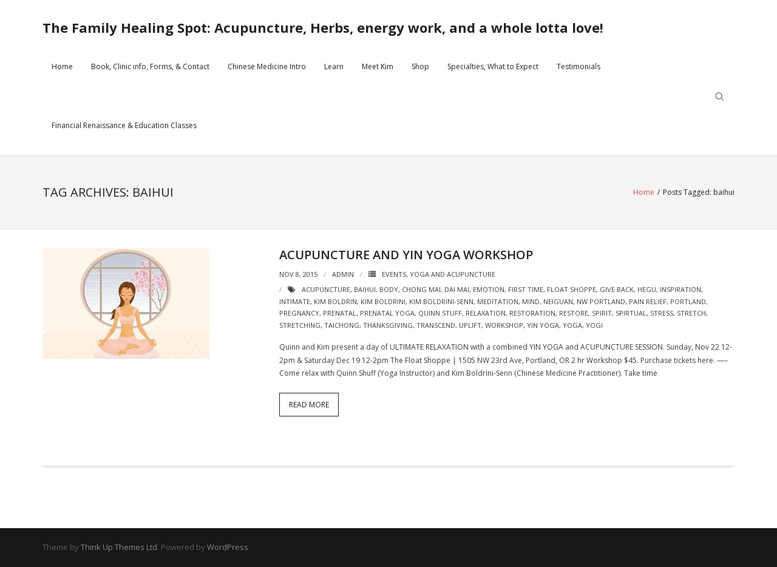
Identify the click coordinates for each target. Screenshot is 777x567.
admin (343, 274)
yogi (594, 325)
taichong (341, 325)
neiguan (558, 301)
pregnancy (299, 312)
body (388, 289)
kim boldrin (335, 301)
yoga (572, 325)
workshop (504, 325)
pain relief (648, 301)
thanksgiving (388, 325)
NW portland (601, 301)
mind (531, 301)
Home (62, 66)
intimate (294, 301)
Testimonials (578, 66)
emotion (488, 289)
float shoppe (571, 289)
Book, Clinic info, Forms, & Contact (150, 66)
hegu (646, 289)
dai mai (456, 289)
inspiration (680, 289)
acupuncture (326, 289)
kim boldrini (383, 301)
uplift (470, 325)
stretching (300, 325)
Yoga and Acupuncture (452, 274)
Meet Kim (377, 66)
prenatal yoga (387, 312)
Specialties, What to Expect (492, 66)
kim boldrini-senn (441, 301)
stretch (691, 312)
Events (394, 274)
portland (688, 301)
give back (617, 289)
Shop (420, 66)
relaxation (486, 312)
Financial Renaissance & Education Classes (124, 125)
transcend (435, 325)
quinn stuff (440, 312)
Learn (334, 66)
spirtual (631, 312)
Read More (309, 404)
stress (661, 312)
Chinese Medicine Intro (267, 66)
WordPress (227, 547)
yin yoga (543, 325)
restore (573, 312)
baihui (365, 289)
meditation (497, 301)
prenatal (339, 312)
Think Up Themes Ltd (119, 547)
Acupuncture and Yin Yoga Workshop (406, 254)
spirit (602, 312)
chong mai (421, 289)
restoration (532, 312)
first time (525, 289)
